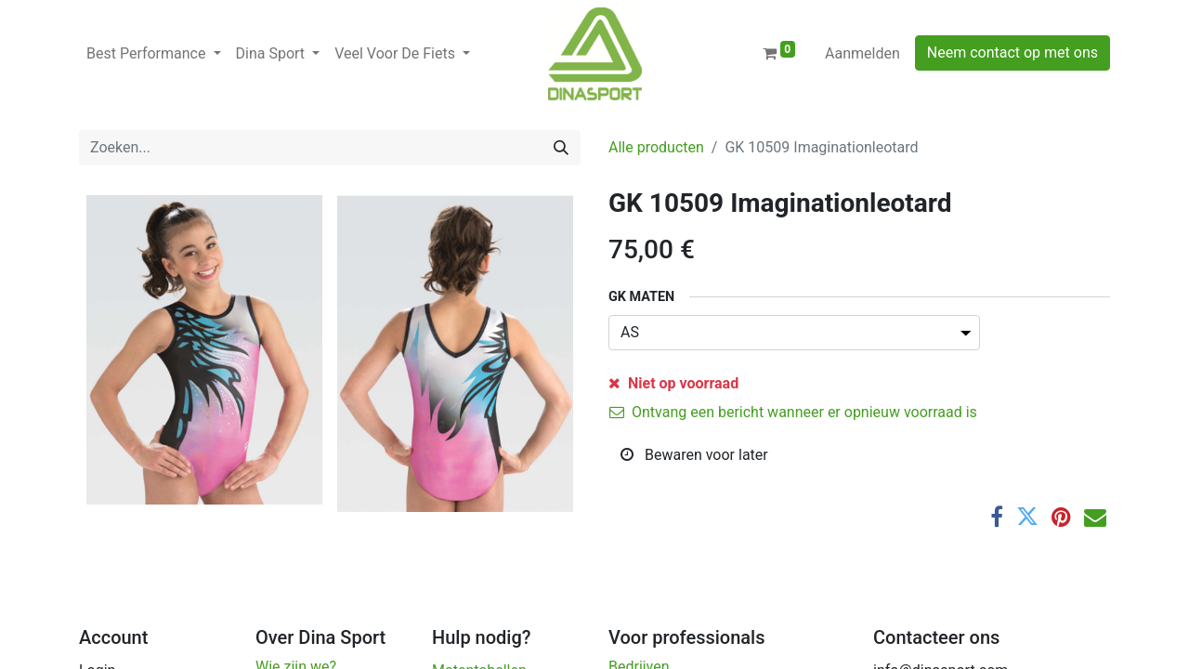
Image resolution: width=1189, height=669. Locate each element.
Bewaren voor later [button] (694, 455)
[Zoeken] (561, 147)
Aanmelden (862, 53)
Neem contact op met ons (1012, 52)
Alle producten (656, 147)
